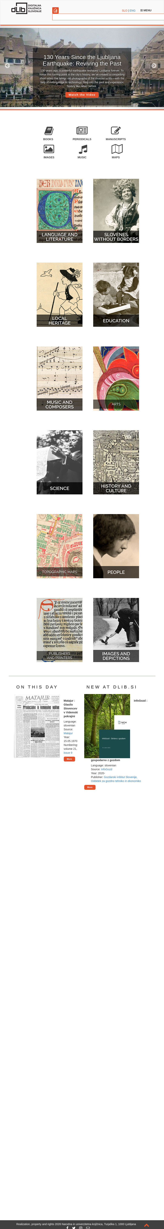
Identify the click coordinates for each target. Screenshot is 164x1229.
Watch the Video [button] (81, 94)
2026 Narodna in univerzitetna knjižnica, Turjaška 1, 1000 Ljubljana (95, 1224)
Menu (146, 10)
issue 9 (68, 752)
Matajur (68, 733)
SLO (124, 10)
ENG (132, 10)
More (69, 759)
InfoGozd (106, 769)
